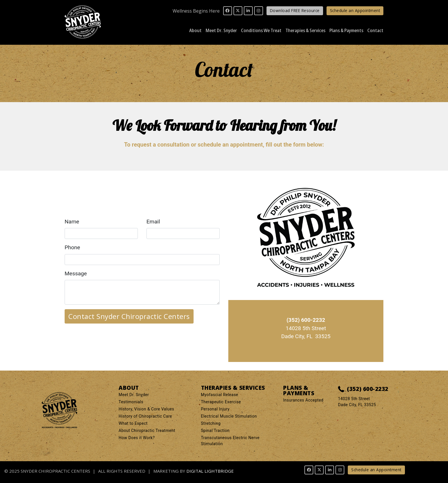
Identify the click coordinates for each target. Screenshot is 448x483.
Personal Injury (215, 409)
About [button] (195, 30)
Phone (72, 247)
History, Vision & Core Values (146, 409)
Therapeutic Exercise (221, 402)
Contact (375, 30)
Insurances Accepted (303, 400)
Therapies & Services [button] (305, 30)
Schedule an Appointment (355, 10)
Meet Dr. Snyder (134, 394)
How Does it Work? (137, 437)
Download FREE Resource (295, 10)
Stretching (211, 423)
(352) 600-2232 (363, 389)
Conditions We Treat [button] (261, 30)
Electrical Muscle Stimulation (229, 416)
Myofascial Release (219, 394)
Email (153, 221)
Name (72, 221)
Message (76, 273)
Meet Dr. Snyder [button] (221, 30)
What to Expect (133, 423)
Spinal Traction (215, 430)
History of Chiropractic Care (145, 416)
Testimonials (131, 402)
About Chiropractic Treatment (147, 430)
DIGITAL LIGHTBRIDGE (210, 471)
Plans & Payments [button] (346, 30)
